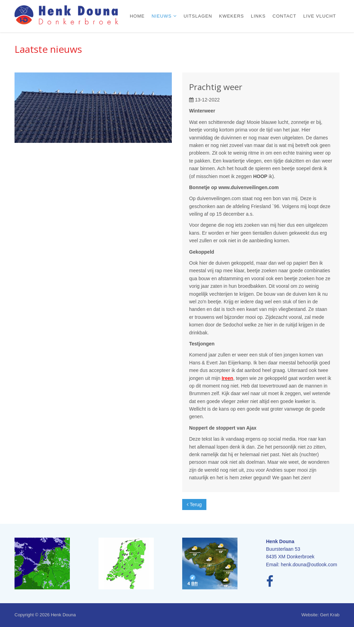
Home (137, 16)
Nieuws (162, 16)
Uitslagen (198, 16)
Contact (284, 16)
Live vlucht (319, 16)
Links (258, 16)
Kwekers (231, 16)
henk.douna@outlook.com (309, 564)
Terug (194, 504)
